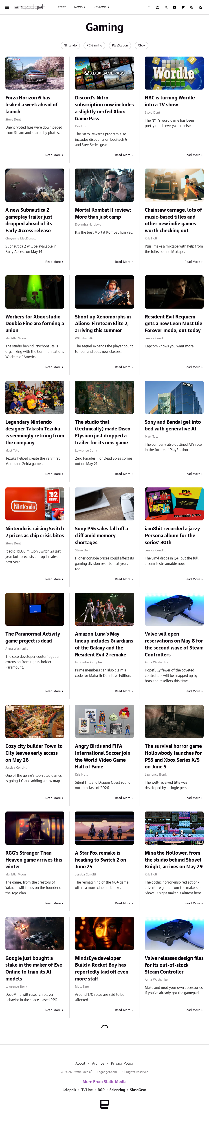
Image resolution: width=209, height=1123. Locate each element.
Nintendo (70, 45)
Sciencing (117, 1090)
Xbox (141, 45)
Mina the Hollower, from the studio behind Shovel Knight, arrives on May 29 (174, 860)
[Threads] (191, 7)
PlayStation (120, 45)
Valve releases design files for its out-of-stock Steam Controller (174, 965)
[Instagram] (157, 7)
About (80, 1063)
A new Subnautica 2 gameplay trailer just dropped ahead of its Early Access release (28, 220)
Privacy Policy (122, 1063)
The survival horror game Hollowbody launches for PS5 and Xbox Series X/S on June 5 (173, 756)
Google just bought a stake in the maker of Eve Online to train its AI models (33, 968)
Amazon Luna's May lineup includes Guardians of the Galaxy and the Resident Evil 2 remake (104, 644)
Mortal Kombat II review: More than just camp (103, 213)
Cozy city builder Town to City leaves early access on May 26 (34, 753)
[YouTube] (174, 7)
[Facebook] (149, 7)
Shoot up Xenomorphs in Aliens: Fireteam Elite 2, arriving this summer (103, 323)
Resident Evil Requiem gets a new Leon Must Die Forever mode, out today (173, 323)
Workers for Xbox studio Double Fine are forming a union (34, 323)
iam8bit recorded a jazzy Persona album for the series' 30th (172, 535)
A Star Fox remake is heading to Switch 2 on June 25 (100, 860)
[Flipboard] (183, 7)
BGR (101, 1090)
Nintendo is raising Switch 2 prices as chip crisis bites (34, 532)
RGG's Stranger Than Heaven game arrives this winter (33, 860)
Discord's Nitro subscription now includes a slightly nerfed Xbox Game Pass (104, 108)
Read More (53, 155)
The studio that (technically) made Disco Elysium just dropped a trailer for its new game (102, 432)
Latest (61, 7)
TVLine (87, 1090)
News (78, 7)
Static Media (82, 1072)
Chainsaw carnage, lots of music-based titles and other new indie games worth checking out (173, 220)
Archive (98, 1063)
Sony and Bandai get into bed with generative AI (173, 426)
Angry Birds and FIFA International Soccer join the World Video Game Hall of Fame (102, 756)
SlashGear (138, 1090)
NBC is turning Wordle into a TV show (170, 101)
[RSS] (200, 7)
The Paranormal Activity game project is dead (32, 637)
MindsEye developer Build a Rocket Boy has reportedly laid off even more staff (101, 968)
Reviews (99, 7)
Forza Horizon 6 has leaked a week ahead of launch (31, 104)
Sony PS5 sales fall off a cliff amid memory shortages (101, 535)
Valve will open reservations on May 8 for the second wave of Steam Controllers (174, 644)
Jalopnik (69, 1090)
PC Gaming (94, 45)
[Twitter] (166, 7)
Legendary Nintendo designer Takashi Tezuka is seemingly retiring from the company (34, 432)
